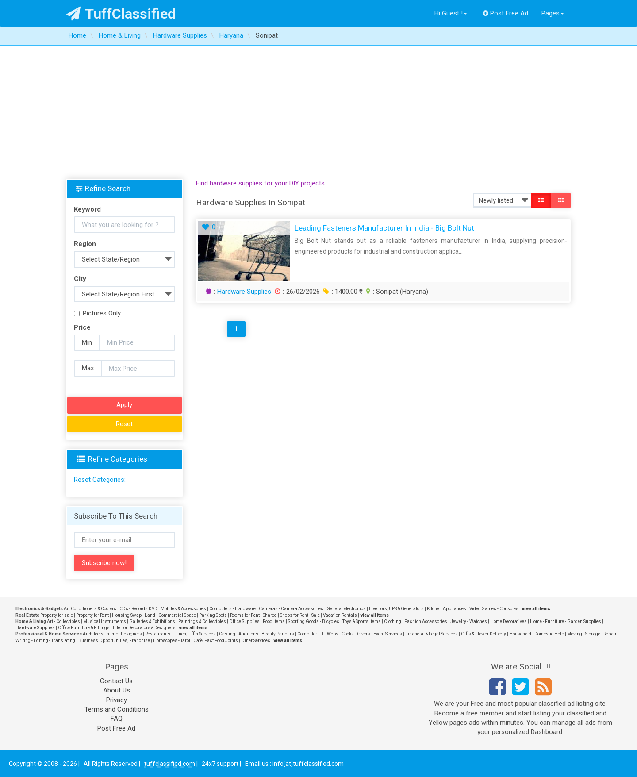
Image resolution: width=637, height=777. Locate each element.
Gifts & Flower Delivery (483, 633)
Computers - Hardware (232, 608)
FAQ (117, 719)
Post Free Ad (506, 13)
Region (85, 244)
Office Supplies (244, 621)
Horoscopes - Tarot (171, 640)
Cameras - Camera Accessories (291, 608)
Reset (124, 424)
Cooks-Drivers (356, 633)
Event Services (387, 633)
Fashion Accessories (425, 621)
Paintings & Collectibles (202, 621)
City (80, 279)
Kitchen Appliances (446, 608)
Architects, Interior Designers (112, 633)
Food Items (274, 621)
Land (150, 615)
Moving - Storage (583, 633)
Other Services (255, 640)
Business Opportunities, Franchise (114, 640)
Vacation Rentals (340, 615)
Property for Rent (92, 615)
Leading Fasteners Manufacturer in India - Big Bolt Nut (384, 227)
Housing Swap (127, 615)
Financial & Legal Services (431, 633)
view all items (536, 608)
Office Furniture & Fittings (84, 627)
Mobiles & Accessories (183, 608)
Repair (610, 633)
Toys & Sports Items (361, 621)
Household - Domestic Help (536, 633)
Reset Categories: (100, 480)
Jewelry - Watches (468, 621)
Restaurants (157, 633)
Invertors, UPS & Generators (396, 608)
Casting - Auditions (238, 633)
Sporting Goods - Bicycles (313, 621)
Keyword (87, 209)
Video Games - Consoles (493, 608)
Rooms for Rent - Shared (253, 615)
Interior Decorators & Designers (144, 627)
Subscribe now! (104, 563)
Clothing (392, 621)
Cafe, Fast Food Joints (215, 640)
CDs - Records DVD (138, 608)
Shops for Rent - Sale (300, 615)
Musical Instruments (104, 621)
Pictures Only (97, 313)
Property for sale (56, 615)
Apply (124, 405)
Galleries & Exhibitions (152, 621)
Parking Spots (213, 615)
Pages (552, 13)
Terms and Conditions (116, 709)
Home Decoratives (508, 621)
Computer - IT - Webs (317, 633)
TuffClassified (121, 13)
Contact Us (116, 681)
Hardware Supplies (244, 292)
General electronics (346, 608)
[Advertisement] (318, 112)
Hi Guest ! (450, 13)
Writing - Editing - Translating (45, 640)
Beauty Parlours (277, 633)
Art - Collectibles (63, 621)
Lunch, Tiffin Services (194, 633)
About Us (116, 690)
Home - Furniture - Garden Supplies (565, 621)
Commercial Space (177, 615)
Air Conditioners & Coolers (90, 608)
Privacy (116, 700)
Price (82, 327)
